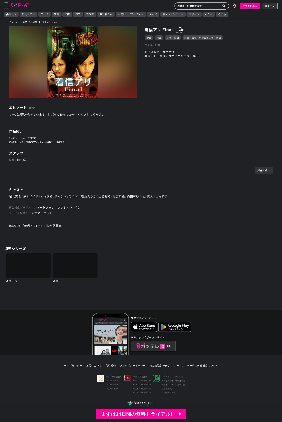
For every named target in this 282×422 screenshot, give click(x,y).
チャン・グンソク (67, 196)
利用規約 (110, 365)
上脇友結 (104, 196)
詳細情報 (264, 170)
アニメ (44, 14)
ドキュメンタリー (173, 14)
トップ (11, 14)
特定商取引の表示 (159, 365)
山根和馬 (162, 196)
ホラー (209, 14)
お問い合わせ (93, 365)
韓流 (56, 14)
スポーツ (194, 14)
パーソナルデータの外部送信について (196, 365)
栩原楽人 (147, 196)
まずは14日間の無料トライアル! (141, 414)
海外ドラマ (105, 14)
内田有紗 (133, 196)
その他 (222, 14)
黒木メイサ (30, 196)
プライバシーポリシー (133, 365)
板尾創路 (47, 196)
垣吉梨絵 (119, 196)
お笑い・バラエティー (131, 14)
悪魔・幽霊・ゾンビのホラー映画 (202, 37)
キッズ (153, 14)
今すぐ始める (250, 6)
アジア (90, 14)
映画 (148, 37)
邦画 (78, 14)
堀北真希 (15, 196)
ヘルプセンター (73, 365)
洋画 (67, 14)
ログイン (270, 6)
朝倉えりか (88, 196)
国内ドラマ (28, 14)
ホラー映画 (173, 37)
